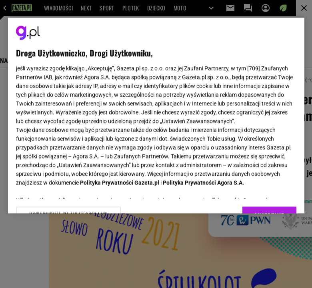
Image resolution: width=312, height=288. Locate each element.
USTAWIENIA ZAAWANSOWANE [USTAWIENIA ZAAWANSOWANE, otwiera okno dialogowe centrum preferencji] (68, 197)
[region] (156, 115)
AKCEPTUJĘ (269, 198)
